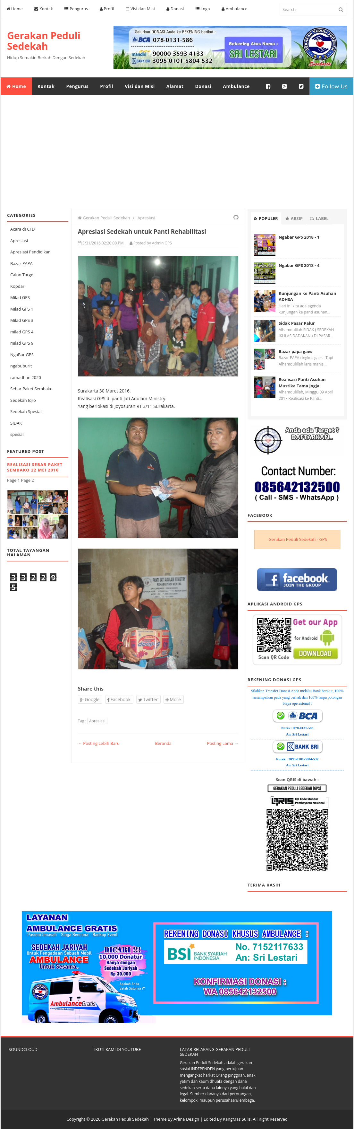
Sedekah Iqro (23, 400)
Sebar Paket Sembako (31, 389)
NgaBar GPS (22, 354)
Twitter (148, 699)
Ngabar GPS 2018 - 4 (299, 265)
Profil (107, 9)
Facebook (119, 699)
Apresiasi (19, 240)
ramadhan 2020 (25, 377)
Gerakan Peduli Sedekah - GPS (297, 539)
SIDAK (16, 423)
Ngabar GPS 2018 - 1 (299, 237)
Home (14, 9)
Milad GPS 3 (21, 320)
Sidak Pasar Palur (297, 323)
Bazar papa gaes (295, 351)
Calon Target (22, 275)
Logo (203, 9)
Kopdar (17, 286)
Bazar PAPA (21, 263)
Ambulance (235, 9)
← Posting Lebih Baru (99, 743)
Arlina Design (186, 1119)
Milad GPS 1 (21, 309)
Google (90, 699)
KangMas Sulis (237, 1119)
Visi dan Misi (140, 9)
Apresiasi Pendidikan (30, 252)
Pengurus (76, 9)
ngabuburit (21, 366)
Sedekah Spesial (25, 411)
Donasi (175, 9)
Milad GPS (20, 297)
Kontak (43, 9)
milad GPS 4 (21, 332)
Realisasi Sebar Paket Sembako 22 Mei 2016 (35, 467)
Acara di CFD (22, 229)
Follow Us (331, 86)
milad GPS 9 (21, 343)
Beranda (163, 743)
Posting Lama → (223, 743)
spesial (16, 434)
